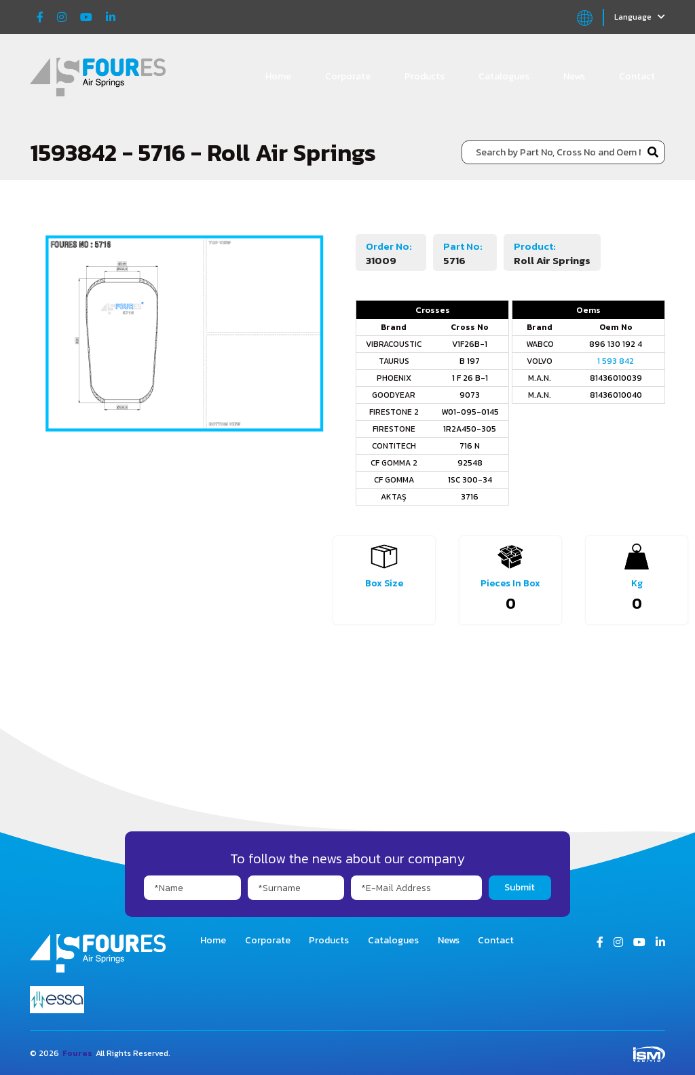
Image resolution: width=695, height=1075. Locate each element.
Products (425, 76)
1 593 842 (615, 361)
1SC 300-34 (470, 480)
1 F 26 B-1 (470, 378)
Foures (77, 1053)
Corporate (348, 76)
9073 (469, 395)
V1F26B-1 (469, 344)
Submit (519, 887)
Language (639, 17)
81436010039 (616, 378)
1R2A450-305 (469, 429)
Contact (637, 76)
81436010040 (616, 395)
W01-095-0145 (470, 412)
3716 (469, 497)
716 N (469, 446)
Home (278, 76)
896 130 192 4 (615, 344)
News (574, 76)
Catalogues (503, 76)
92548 (470, 463)
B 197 (469, 361)
